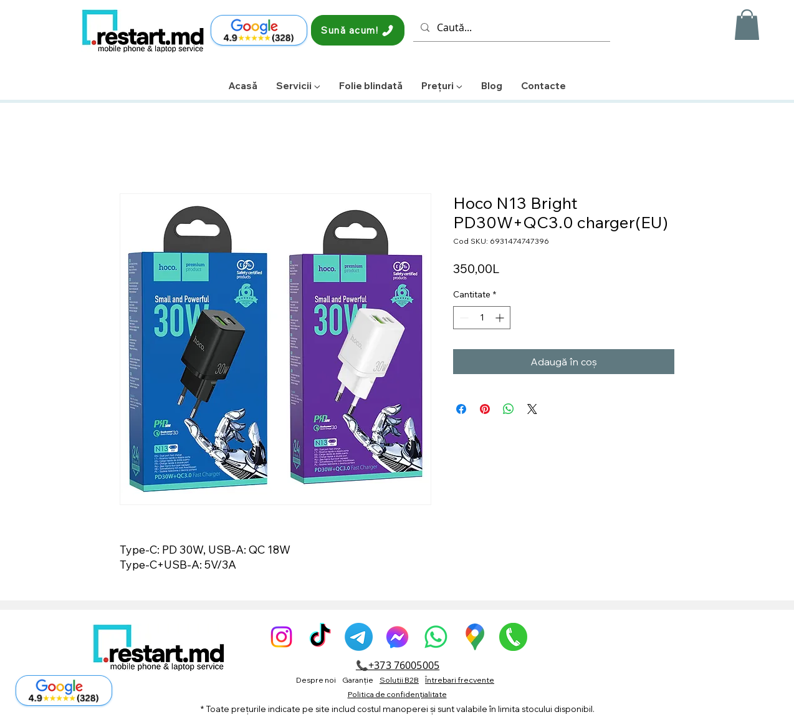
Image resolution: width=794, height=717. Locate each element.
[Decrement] (463, 318)
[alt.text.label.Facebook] (397, 637)
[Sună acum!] (357, 30)
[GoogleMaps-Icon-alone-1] (475, 637)
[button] (747, 24)
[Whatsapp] (436, 637)
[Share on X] (532, 409)
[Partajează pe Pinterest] (484, 409)
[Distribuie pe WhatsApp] (508, 409)
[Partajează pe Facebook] (461, 409)
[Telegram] (359, 637)
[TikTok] (320, 637)
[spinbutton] (482, 318)
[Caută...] (510, 27)
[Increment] (501, 318)
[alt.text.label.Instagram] (281, 637)
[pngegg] (513, 637)
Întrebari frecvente (459, 680)
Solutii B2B (399, 680)
